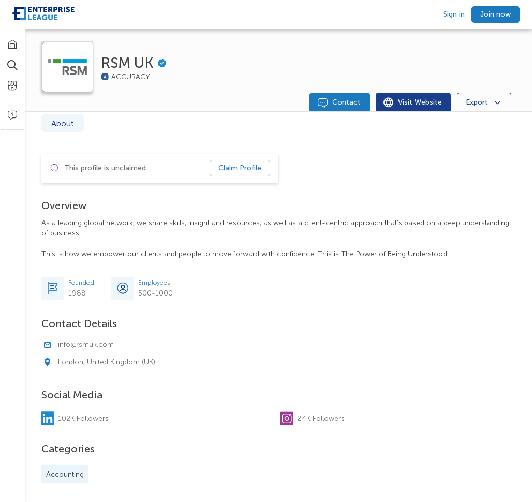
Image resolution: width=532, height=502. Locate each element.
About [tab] (62, 123)
